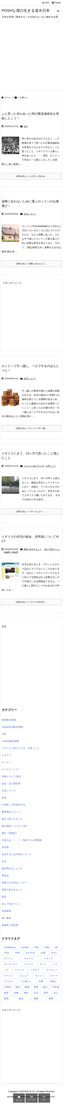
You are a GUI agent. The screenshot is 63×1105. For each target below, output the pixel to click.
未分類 (5, 847)
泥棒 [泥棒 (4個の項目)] (16, 992)
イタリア (6, 755)
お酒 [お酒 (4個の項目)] (42, 952)
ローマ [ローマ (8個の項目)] (53, 975)
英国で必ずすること (33, 549)
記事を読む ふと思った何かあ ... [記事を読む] (31, 176)
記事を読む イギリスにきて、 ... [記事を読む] (31, 511)
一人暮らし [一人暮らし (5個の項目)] (26, 981)
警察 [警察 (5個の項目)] (36, 998)
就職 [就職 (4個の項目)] (27, 987)
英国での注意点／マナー (15, 882)
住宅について (30, 214)
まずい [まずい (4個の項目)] (54, 952)
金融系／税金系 (11, 552)
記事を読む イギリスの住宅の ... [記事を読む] (31, 602)
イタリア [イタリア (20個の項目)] (48, 958)
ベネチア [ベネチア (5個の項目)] (35, 970)
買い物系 (6, 918)
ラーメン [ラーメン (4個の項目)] (8, 975)
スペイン (6, 762)
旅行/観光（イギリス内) (14, 826)
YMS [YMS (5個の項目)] (17, 952)
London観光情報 (10, 741)
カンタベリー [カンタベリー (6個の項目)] (11, 964)
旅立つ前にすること (12, 819)
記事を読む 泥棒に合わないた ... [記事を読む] (31, 264)
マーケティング (10, 769)
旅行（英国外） (10, 833)
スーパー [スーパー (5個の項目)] (28, 964)
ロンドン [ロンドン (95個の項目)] (39, 975)
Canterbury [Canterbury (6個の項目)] (9, 947)
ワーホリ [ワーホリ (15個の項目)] (8, 981)
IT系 (4, 734)
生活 (26, 126)
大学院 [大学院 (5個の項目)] (7, 987)
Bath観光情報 (9, 719)
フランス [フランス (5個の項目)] (19, 970)
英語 (4, 896)
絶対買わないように (12, 868)
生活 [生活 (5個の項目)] (36, 992)
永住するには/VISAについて (16, 854)
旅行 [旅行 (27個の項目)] (45, 987)
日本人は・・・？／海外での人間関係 (22, 840)
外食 (4, 797)
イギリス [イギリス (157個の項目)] (28, 958)
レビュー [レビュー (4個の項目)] (24, 975)
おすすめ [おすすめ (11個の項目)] (30, 952)
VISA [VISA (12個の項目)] (6, 952)
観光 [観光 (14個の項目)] (21, 998)
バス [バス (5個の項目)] (55, 964)
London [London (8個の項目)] (25, 947)
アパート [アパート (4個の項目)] (8, 958)
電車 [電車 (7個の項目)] (51, 998)
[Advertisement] (31, 56)
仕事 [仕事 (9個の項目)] (40, 981)
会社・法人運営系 (11, 783)
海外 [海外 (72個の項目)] (26, 992)
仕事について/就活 (11, 776)
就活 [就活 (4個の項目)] (17, 987)
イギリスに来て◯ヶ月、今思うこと (40, 466)
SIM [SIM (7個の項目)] (36, 947)
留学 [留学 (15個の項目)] (46, 992)
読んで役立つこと (52, 549)
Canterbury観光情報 (12, 727)
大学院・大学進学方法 (13, 804)
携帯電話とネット (11, 811)
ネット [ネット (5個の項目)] (43, 964)
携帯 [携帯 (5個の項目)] (36, 987)
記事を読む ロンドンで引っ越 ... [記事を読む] (31, 428)
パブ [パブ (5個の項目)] (6, 970)
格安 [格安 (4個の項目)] (6, 992)
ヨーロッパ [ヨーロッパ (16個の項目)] (51, 970)
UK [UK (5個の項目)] (56, 947)
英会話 (5, 875)
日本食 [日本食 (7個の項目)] (55, 987)
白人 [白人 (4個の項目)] (56, 992)
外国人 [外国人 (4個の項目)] (53, 981)
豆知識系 (6, 911)
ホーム (7, 97)
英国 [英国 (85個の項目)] (6, 998)
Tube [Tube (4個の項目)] (46, 947)
